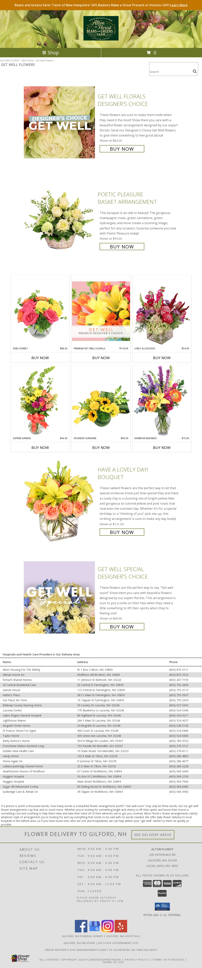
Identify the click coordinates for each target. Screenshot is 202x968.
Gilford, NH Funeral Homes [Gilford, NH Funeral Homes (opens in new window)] (82, 936)
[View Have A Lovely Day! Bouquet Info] (60, 500)
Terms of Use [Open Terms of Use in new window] (113, 962)
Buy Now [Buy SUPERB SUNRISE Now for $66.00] (40, 447)
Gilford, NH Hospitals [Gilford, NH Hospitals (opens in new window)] (123, 936)
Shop (50, 52)
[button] (162, 906)
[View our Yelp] (121, 931)
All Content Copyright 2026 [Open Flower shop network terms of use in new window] (62, 959)
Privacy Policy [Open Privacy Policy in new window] (137, 959)
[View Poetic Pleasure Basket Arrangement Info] (60, 220)
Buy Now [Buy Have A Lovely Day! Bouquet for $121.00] (122, 532)
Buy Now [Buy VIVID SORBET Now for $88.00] (40, 357)
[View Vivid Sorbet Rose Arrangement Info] (40, 311)
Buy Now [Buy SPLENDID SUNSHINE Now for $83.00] (101, 447)
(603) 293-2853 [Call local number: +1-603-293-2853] (167, 866)
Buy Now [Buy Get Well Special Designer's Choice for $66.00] (122, 626)
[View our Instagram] (107, 931)
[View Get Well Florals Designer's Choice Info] (60, 122)
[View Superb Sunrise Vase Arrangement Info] (40, 400)
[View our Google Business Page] (94, 931)
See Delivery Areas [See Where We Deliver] (153, 834)
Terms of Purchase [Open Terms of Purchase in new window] (168, 959)
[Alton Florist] (100, 38)
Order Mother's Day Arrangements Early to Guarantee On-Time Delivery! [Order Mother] (101, 949)
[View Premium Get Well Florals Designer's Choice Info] (101, 311)
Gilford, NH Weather (79, 943)
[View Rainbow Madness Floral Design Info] (162, 400)
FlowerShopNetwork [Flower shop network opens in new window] (103, 959)
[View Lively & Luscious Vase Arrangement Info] (162, 310)
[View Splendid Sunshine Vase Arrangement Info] (101, 400)
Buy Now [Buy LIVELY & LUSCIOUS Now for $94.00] (162, 357)
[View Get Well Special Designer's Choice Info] (60, 597)
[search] (195, 71)
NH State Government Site (118, 943)
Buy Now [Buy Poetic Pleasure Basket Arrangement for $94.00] (122, 246)
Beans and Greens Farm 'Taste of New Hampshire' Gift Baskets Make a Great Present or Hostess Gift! (101, 5)
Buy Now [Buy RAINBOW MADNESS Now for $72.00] (162, 447)
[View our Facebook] (81, 931)
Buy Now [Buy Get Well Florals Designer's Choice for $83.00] (122, 149)
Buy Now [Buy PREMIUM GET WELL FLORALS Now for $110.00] (101, 357)
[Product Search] (170, 71)
